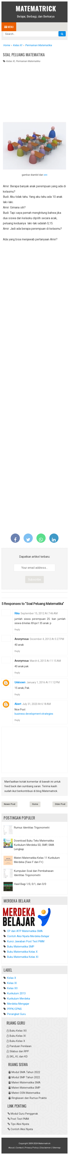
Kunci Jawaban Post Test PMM (25, 941)
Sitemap (56, 1148)
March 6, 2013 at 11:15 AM (45, 660)
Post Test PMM (20, 1119)
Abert (18, 703)
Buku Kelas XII (18, 1030)
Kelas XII (12, 988)
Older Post (60, 804)
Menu (8, 27)
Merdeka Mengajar (18, 1003)
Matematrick (36, 8)
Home (35, 804)
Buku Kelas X (17, 1041)
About (11, 1148)
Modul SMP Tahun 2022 (26, 1077)
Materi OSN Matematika (26, 1092)
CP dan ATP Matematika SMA (24, 931)
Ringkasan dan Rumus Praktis (29, 1098)
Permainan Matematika (28, 61)
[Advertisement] (34, 90)
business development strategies (34, 713)
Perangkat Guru (16, 1014)
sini (45, 174)
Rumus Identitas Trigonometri (31, 827)
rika (17, 613)
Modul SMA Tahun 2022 (26, 1072)
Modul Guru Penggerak (24, 1113)
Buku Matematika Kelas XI (22, 957)
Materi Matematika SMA (26, 1082)
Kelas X (11, 978)
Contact (19, 1148)
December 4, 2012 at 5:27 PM (47, 639)
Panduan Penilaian (20, 1046)
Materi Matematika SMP (26, 1087)
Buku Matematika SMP (20, 946)
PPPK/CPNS (14, 1009)
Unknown (20, 682)
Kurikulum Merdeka (18, 998)
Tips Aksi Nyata (20, 1124)
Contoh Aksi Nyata (22, 1129)
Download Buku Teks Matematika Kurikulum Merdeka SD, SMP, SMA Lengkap (34, 845)
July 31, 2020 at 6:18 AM (36, 703)
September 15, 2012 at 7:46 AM (39, 613)
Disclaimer (45, 1148)
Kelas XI (10, 61)
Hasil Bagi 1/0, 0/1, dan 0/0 (30, 884)
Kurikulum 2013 (16, 993)
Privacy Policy (31, 1148)
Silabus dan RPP (19, 1051)
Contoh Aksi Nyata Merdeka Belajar (27, 936)
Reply (17, 629)
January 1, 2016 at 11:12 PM (43, 682)
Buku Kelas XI (18, 1035)
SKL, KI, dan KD (19, 1056)
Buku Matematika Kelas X (22, 951)
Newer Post (9, 804)
